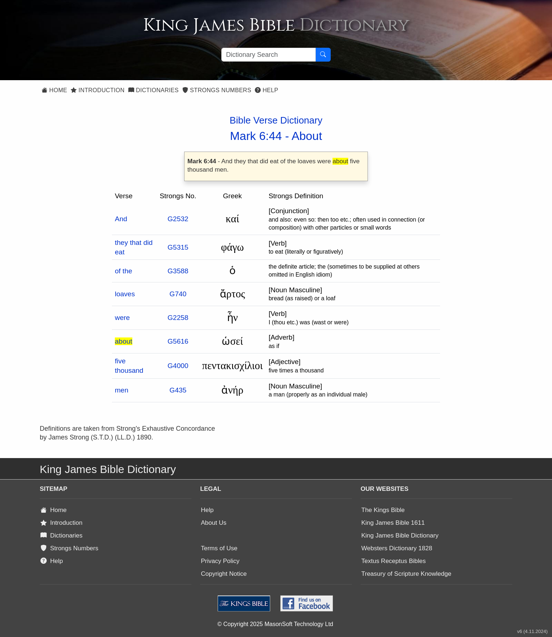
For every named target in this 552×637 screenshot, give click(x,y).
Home (54, 90)
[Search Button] (323, 55)
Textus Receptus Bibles (393, 561)
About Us (213, 522)
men (121, 390)
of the (123, 271)
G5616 (178, 341)
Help (266, 90)
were (122, 317)
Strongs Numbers (216, 90)
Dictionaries (153, 90)
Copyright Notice (224, 573)
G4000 (178, 366)
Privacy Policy (220, 561)
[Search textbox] (268, 55)
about (123, 341)
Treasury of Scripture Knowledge (406, 573)
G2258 (178, 317)
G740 (178, 294)
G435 (178, 390)
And (121, 219)
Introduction (97, 90)
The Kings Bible (383, 510)
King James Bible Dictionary (400, 535)
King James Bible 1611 (393, 522)
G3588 (178, 271)
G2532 (178, 219)
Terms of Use (219, 548)
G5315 (178, 247)
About (307, 135)
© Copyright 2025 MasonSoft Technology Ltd (275, 624)
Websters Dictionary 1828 (396, 548)
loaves (125, 294)
